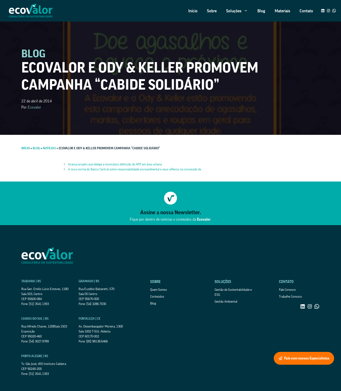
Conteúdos (157, 296)
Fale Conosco (287, 289)
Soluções (239, 11)
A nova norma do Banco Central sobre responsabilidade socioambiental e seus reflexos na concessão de (134, 169)
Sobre (212, 11)
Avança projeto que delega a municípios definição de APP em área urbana (115, 164)
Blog (261, 11)
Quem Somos (158, 289)
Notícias (49, 148)
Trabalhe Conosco (290, 296)
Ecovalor (34, 107)
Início (192, 11)
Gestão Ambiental (226, 301)
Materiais (282, 11)
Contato (306, 11)
